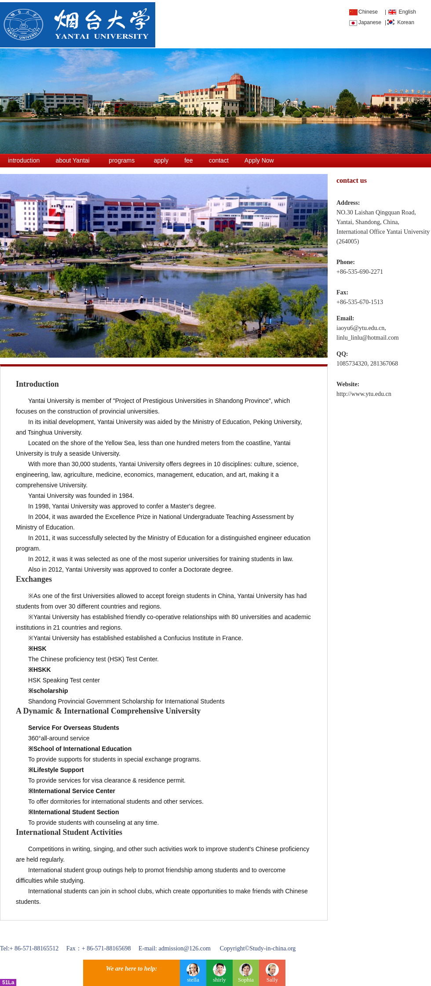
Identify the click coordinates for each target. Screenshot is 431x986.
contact (219, 160)
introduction (24, 160)
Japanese (369, 22)
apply (161, 160)
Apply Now (259, 160)
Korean (405, 22)
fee (188, 160)
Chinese (368, 12)
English (407, 12)
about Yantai (72, 160)
